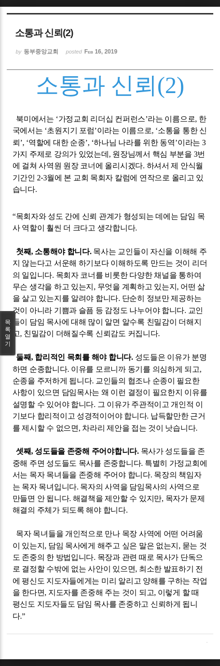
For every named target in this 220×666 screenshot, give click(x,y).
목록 (8, 333)
